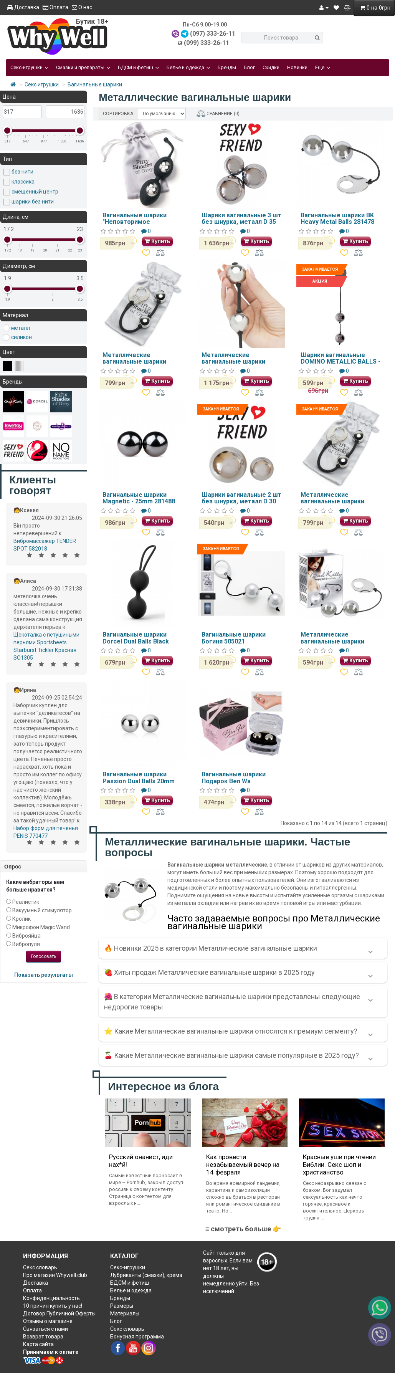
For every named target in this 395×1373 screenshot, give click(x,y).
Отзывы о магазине (48, 1321)
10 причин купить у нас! (52, 1306)
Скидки (271, 67)
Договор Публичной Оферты (59, 1313)
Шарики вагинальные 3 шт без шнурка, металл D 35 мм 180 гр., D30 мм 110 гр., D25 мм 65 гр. (241, 225)
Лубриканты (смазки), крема (146, 1275)
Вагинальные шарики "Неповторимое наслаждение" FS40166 (137, 222)
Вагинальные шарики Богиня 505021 (234, 638)
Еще (322, 67)
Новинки (297, 67)
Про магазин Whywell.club (55, 1275)
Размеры (121, 1306)
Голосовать (43, 956)
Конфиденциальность (51, 1298)
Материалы (124, 1313)
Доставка (23, 7)
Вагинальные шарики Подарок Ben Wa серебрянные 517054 (234, 781)
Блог (249, 67)
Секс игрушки (42, 84)
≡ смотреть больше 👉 (243, 1229)
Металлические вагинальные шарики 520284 (332, 641)
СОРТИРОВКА (118, 113)
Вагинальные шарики (95, 84)
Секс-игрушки (29, 67)
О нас (82, 7)
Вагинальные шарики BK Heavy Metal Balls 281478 (337, 219)
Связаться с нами (45, 1329)
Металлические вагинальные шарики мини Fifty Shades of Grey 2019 (339, 505)
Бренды (227, 67)
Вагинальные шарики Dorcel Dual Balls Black (135, 638)
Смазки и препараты (83, 67)
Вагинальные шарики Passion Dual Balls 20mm (138, 778)
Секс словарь (40, 1267)
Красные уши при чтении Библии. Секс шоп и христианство (339, 1164)
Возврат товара (43, 1336)
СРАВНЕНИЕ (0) (218, 113)
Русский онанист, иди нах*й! (141, 1160)
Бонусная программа (137, 1336)
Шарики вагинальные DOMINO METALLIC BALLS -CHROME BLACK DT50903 (340, 361)
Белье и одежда (188, 67)
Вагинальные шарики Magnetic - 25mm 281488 (138, 498)
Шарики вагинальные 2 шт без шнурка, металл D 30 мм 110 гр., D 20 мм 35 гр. (241, 501)
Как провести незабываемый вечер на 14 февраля (242, 1164)
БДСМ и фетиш (138, 67)
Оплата (55, 7)
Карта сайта (38, 1344)
